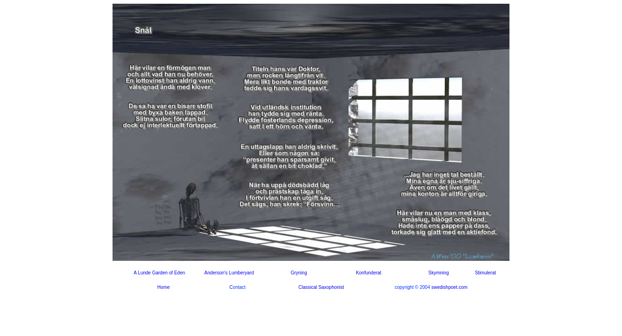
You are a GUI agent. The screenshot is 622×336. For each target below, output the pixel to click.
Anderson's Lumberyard (229, 272)
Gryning (298, 272)
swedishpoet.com (449, 287)
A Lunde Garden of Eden (159, 272)
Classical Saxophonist (321, 287)
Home (163, 287)
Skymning (438, 272)
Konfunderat (369, 272)
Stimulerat (485, 272)
